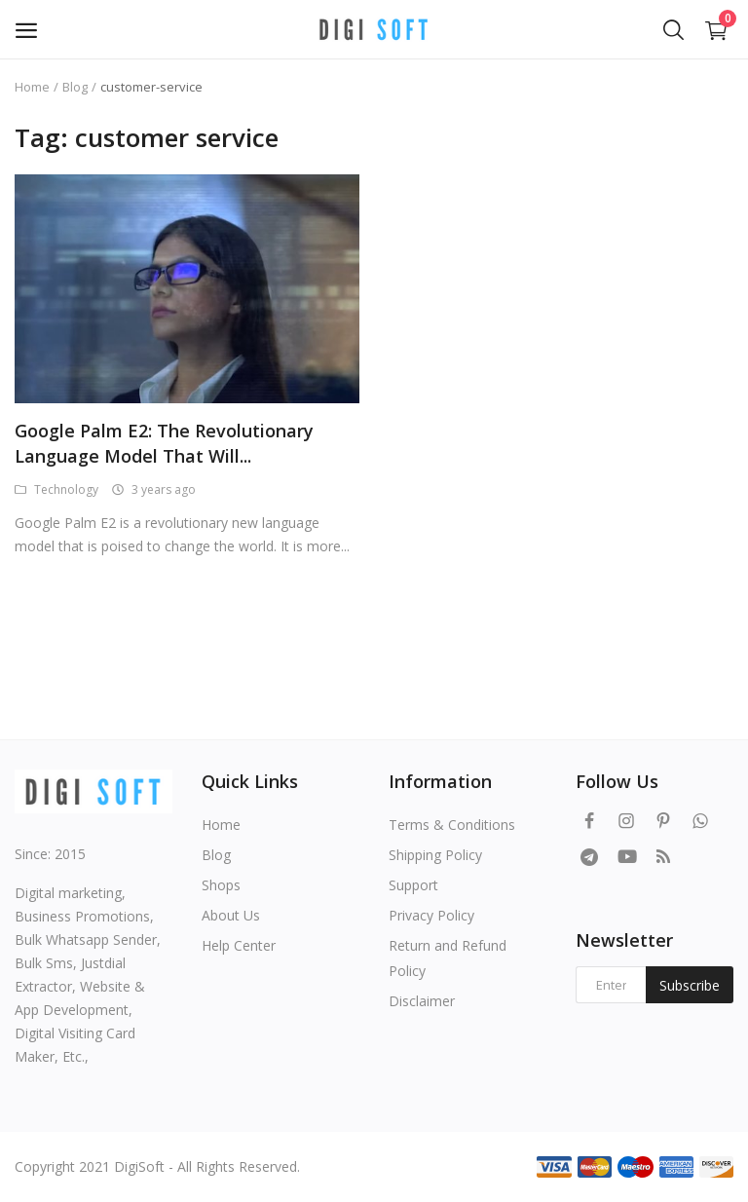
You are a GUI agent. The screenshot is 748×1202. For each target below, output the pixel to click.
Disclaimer (422, 1001)
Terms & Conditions (452, 824)
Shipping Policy (435, 854)
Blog (75, 86)
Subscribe (689, 985)
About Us (231, 915)
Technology (56, 489)
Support (413, 885)
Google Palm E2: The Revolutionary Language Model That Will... (164, 443)
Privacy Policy (431, 915)
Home (32, 86)
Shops (221, 885)
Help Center (239, 945)
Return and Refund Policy (447, 958)
